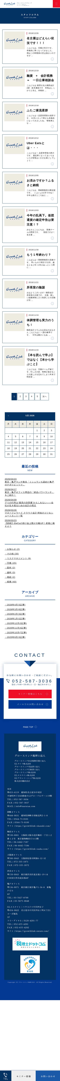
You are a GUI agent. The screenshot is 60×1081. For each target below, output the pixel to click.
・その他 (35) (12, 554)
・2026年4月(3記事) (15, 605)
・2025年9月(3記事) (15, 637)
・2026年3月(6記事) (15, 609)
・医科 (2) (10, 567)
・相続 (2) (10, 577)
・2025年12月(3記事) (16, 623)
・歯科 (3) (10, 572)
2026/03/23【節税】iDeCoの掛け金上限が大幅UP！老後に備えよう (30, 523)
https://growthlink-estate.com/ (32, 931)
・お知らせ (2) (12, 549)
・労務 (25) (10, 563)
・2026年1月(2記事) (15, 618)
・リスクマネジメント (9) (18, 558)
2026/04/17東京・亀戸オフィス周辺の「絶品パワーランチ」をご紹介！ (29, 492)
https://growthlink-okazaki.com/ (33, 826)
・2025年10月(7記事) (16, 632)
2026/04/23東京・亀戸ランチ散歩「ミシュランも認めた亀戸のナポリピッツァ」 (29, 482)
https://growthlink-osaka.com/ (32, 849)
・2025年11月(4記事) (16, 628)
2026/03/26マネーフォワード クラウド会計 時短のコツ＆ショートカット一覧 (29, 513)
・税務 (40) (10, 582)
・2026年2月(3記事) (15, 614)
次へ (45, 396)
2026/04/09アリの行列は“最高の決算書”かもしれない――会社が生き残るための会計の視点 (29, 503)
